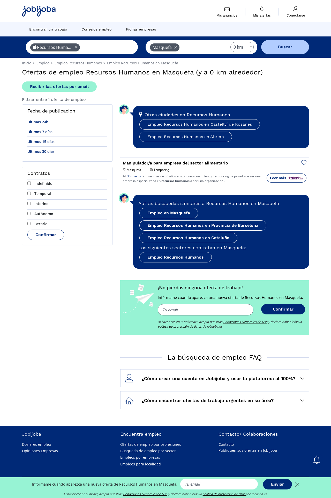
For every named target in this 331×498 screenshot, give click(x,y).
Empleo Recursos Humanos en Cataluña (188, 237)
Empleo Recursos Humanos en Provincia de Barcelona (202, 225)
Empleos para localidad (140, 464)
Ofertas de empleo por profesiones (150, 444)
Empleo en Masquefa (168, 212)
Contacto (226, 444)
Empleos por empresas (140, 457)
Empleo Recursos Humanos (175, 257)
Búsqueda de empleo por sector (148, 450)
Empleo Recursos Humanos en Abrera (185, 136)
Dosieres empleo (36, 444)
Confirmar (45, 234)
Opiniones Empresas (40, 450)
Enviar (277, 484)
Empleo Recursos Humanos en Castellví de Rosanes (199, 124)
